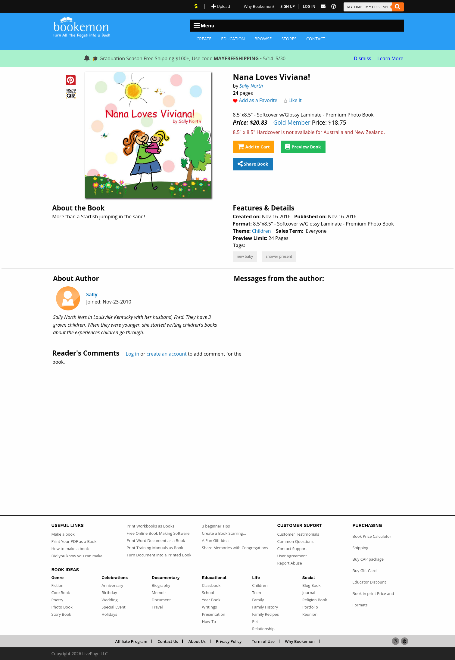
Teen (256, 592)
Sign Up (287, 6)
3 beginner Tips (216, 526)
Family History (265, 607)
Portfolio (310, 607)
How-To (209, 621)
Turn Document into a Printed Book (158, 555)
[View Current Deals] (196, 6)
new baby (245, 256)
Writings (209, 607)
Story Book (61, 614)
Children (261, 231)
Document (161, 599)
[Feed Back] (323, 6)
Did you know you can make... (78, 556)
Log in (132, 353)
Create (204, 39)
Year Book (211, 599)
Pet (255, 621)
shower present (279, 256)
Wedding (109, 599)
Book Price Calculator (371, 536)
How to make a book (70, 548)
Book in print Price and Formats (373, 599)
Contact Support (292, 548)
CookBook (60, 592)
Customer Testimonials (298, 534)
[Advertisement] (227, 427)
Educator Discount (369, 582)
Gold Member (291, 122)
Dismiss (362, 58)
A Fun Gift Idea (215, 540)
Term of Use (263, 641)
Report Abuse (289, 563)
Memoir (159, 592)
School (208, 592)
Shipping (360, 547)
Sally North (251, 85)
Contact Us (167, 641)
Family (258, 599)
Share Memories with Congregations (235, 547)
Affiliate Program (131, 641)
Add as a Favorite (258, 100)
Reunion (309, 614)
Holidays (109, 614)
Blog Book (311, 585)
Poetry (57, 599)
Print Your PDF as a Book (74, 541)
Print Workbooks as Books (150, 526)
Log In (309, 6)
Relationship (263, 628)
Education (233, 39)
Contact (315, 39)
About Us (197, 641)
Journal (308, 592)
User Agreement (292, 556)
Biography (161, 585)
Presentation (213, 614)
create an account (167, 353)
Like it (295, 100)
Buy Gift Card (364, 570)
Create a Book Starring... (224, 533)
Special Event (113, 607)
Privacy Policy (229, 641)
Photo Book (62, 607)
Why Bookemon (300, 641)
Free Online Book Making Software (157, 533)
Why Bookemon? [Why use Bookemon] (259, 6)
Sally (91, 294)
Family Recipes (265, 614)
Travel (157, 607)
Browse (263, 39)
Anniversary (112, 585)
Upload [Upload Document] (220, 6)
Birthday (109, 592)
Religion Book (314, 599)
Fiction (57, 585)
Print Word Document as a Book (155, 540)
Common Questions (295, 541)
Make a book (63, 534)
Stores (288, 39)
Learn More (390, 58)
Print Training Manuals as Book (154, 547)
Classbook (211, 585)
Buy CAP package (368, 559)
